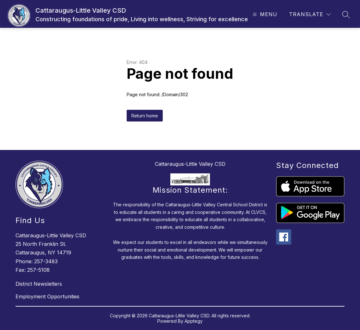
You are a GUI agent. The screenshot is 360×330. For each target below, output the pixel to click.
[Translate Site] (309, 14)
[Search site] (346, 14)
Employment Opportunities (47, 296)
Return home (144, 115)
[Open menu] (264, 14)
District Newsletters (39, 284)
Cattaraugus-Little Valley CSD (190, 164)
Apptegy (194, 321)
